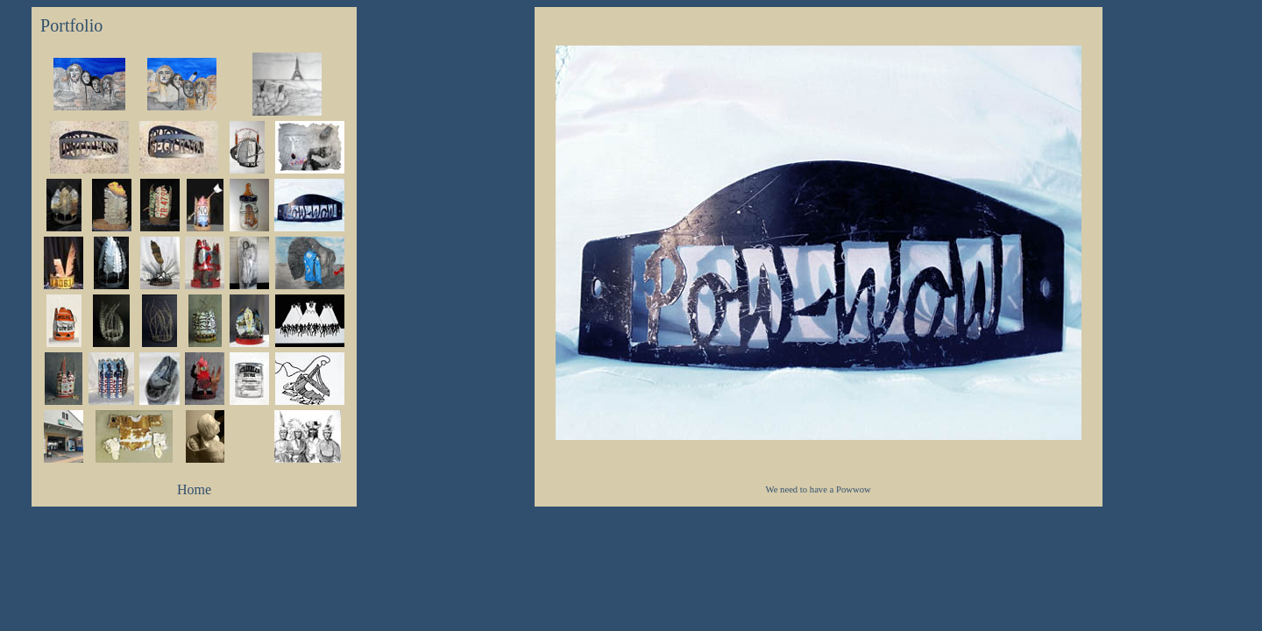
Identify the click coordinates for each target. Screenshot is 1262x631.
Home (194, 489)
